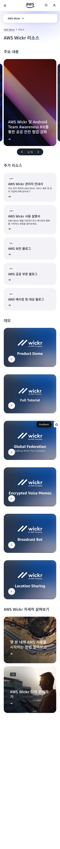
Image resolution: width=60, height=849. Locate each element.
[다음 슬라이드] (39, 151)
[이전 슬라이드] (20, 151)
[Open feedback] (56, 424)
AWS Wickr (9, 29)
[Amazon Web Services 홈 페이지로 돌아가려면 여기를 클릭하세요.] (30, 5)
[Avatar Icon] (54, 5)
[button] (16, 18)
